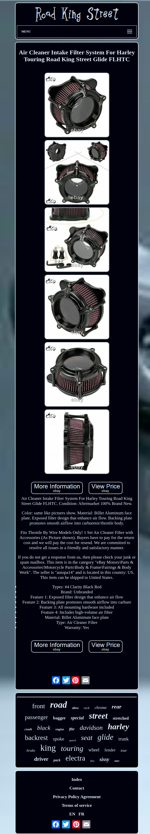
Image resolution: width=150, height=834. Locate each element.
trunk (123, 739)
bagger (59, 718)
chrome (100, 707)
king (48, 747)
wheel (93, 749)
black (43, 727)
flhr (72, 729)
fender (109, 750)
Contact (77, 788)
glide (105, 737)
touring (72, 748)
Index (77, 779)
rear (116, 706)
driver (41, 759)
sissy (104, 759)
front (38, 706)
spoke (58, 739)
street (98, 715)
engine (60, 729)
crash (28, 729)
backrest (36, 738)
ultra (75, 708)
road (58, 705)
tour (124, 750)
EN (72, 814)
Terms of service (77, 805)
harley (118, 726)
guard (72, 740)
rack (86, 708)
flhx (92, 760)
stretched (121, 718)
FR (81, 814)
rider (116, 761)
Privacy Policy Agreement (77, 796)
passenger (36, 717)
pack (56, 760)
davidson (91, 727)
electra (75, 758)
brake (30, 750)
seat (86, 738)
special (77, 717)
